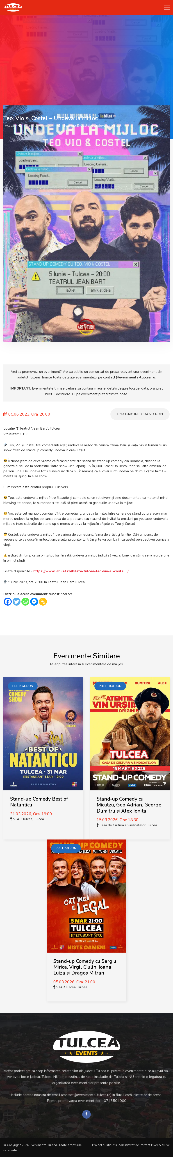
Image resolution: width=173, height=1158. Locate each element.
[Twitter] (16, 602)
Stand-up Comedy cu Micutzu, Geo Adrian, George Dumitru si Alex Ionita (129, 805)
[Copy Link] (43, 602)
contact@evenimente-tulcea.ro (129, 377)
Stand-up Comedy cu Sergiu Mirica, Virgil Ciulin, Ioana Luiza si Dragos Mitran (84, 967)
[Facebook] (8, 602)
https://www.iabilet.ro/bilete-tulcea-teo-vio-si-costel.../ (81, 571)
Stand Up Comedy (39, 125)
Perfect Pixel (149, 1145)
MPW (166, 1145)
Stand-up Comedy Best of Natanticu (39, 802)
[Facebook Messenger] (34, 602)
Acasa (9, 125)
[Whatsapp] (25, 602)
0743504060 (115, 1100)
